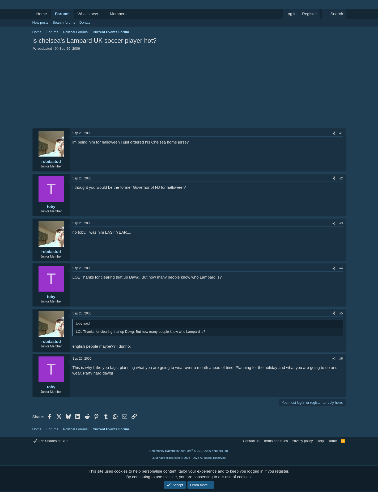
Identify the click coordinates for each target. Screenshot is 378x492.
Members (118, 13)
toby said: (83, 323)
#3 (341, 223)
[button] (102, 14)
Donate (85, 22)
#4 (341, 268)
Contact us (251, 441)
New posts (40, 22)
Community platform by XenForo (189, 450)
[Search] (334, 14)
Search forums (64, 22)
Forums (62, 13)
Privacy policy (302, 441)
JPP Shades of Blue (51, 441)
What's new (88, 13)
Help (320, 441)
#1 (341, 133)
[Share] (333, 133)
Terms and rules (275, 441)
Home (41, 13)
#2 (341, 178)
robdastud (44, 49)
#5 (341, 313)
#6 (341, 358)
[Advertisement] (189, 91)
